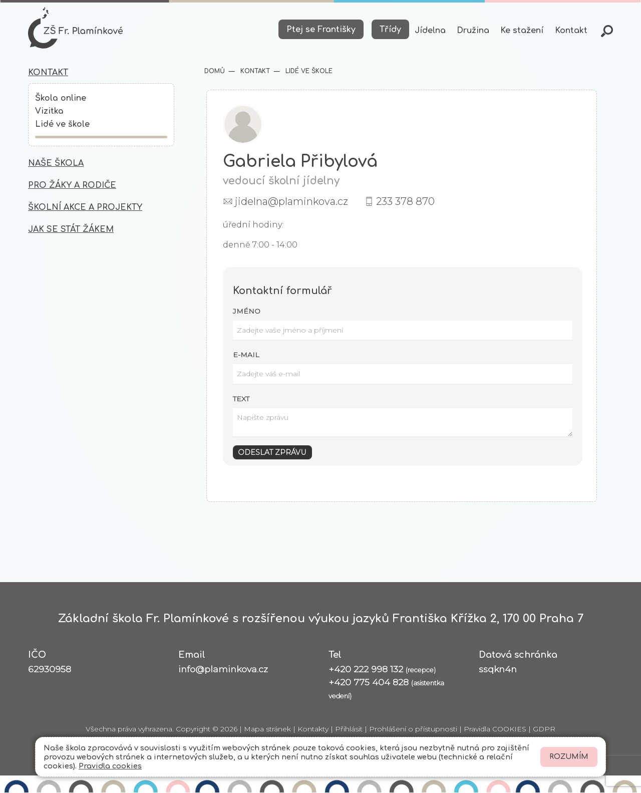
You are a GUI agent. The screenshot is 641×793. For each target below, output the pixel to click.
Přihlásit (349, 729)
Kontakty (313, 729)
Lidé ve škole (62, 125)
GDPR (544, 729)
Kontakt (571, 30)
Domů (214, 71)
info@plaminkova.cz (223, 669)
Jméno (246, 311)
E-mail (246, 355)
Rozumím (568, 756)
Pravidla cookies (110, 766)
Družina (473, 30)
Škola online (60, 99)
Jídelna (430, 30)
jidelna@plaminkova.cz (291, 202)
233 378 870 (405, 202)
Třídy (390, 29)
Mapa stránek (267, 729)
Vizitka (49, 112)
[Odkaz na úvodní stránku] (76, 28)
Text (241, 399)
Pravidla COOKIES (495, 729)
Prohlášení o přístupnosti (413, 729)
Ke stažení (521, 30)
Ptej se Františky (321, 29)
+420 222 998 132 (382, 669)
